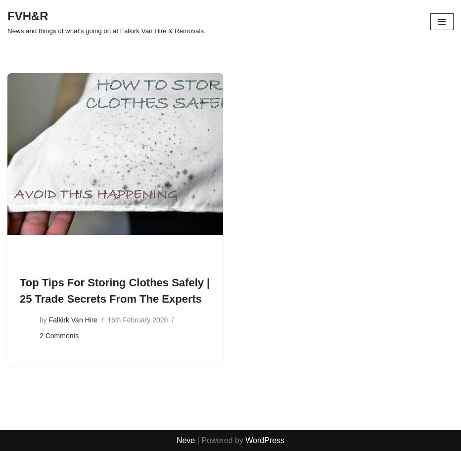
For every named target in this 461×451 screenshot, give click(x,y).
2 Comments (59, 336)
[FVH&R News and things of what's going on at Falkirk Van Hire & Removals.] (106, 22)
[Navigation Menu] (442, 21)
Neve (186, 440)
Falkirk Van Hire (73, 320)
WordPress (264, 440)
